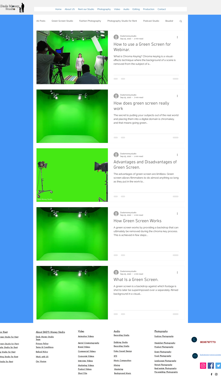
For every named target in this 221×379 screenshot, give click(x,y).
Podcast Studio (151, 21)
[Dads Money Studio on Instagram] (216, 374)
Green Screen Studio (62, 21)
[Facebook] (211, 366)
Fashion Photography (90, 21)
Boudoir (169, 21)
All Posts (40, 21)
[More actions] (178, 37)
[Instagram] (203, 366)
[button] (180, 21)
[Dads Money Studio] (211, 374)
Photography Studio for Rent (122, 21)
